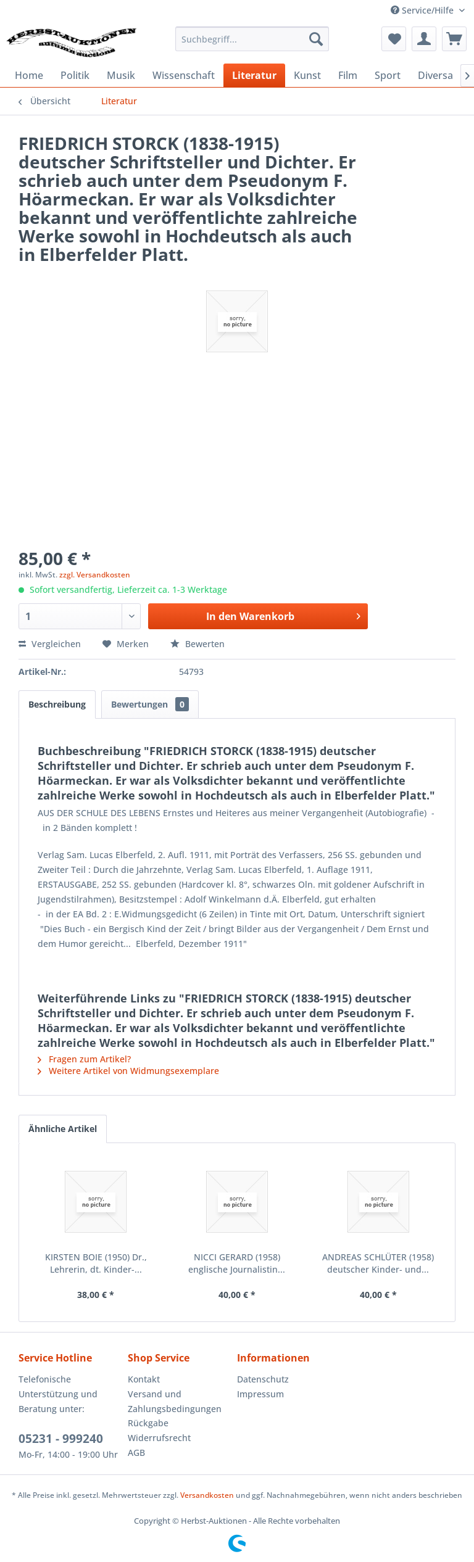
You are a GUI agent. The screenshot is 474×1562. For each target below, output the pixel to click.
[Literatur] (254, 75)
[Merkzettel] (393, 39)
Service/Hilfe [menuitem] (423, 10)
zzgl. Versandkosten (94, 574)
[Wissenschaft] (183, 75)
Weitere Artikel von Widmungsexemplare (128, 1070)
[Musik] (121, 75)
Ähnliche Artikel (62, 1128)
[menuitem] (252, 39)
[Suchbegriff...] (252, 39)
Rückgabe (148, 1423)
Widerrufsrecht (159, 1438)
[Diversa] (435, 75)
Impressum (260, 1394)
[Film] (348, 75)
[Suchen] (316, 39)
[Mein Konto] (424, 39)
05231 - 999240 (61, 1439)
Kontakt (144, 1379)
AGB (136, 1452)
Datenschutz (263, 1379)
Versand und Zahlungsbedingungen (175, 1401)
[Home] (29, 75)
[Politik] (75, 75)
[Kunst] (307, 75)
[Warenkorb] (454, 39)
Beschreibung (57, 704)
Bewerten (197, 644)
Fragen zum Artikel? (84, 1059)
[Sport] (387, 75)
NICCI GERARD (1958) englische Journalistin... (236, 1263)
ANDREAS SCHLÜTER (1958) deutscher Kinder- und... (378, 1263)
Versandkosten (207, 1495)
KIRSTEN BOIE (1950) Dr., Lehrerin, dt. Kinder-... (96, 1263)
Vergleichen (50, 644)
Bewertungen (150, 704)
